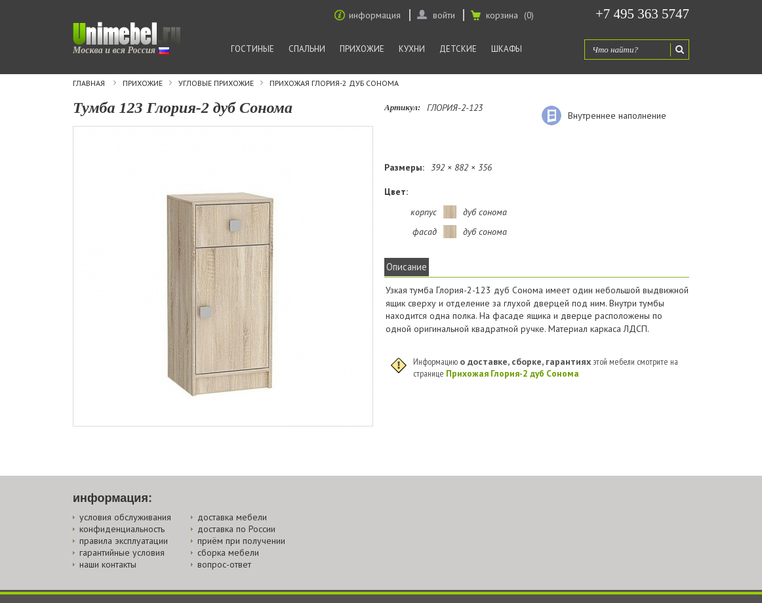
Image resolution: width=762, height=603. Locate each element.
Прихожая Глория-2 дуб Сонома (334, 83)
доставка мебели (232, 517)
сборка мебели (228, 552)
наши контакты (107, 564)
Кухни (412, 48)
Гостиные (252, 48)
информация (375, 15)
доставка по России (236, 529)
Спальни (307, 48)
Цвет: (396, 192)
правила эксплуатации (123, 541)
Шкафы (506, 48)
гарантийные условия (122, 552)
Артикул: (402, 107)
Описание (406, 266)
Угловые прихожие (216, 83)
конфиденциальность (122, 529)
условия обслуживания (125, 517)
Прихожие (362, 48)
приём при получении (241, 541)
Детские (458, 48)
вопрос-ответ (224, 564)
